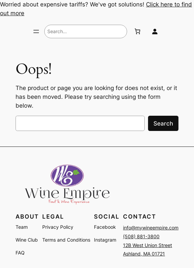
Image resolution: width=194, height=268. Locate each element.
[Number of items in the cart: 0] (137, 31)
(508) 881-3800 (141, 236)
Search (163, 123)
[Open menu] (36, 31)
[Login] (155, 31)
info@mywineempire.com (150, 227)
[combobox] (85, 31)
